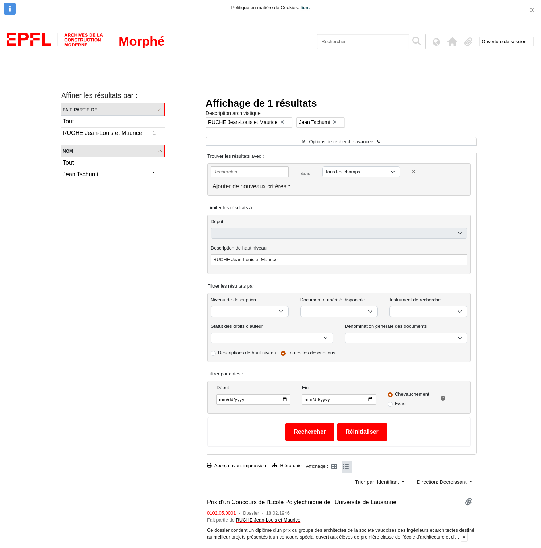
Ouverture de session (505, 41)
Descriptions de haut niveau (247, 352)
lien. (305, 7)
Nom (68, 150)
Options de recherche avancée (341, 141)
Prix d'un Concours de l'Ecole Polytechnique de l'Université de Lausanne (301, 502)
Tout (68, 121)
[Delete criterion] (414, 171)
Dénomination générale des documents (386, 326)
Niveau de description (233, 299)
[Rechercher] (363, 41)
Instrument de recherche (415, 299)
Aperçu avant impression (236, 465)
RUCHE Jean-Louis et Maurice (109, 134)
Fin (305, 387)
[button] (453, 41)
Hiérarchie (287, 465)
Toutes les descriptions (311, 352)
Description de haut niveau (239, 248)
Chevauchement (412, 394)
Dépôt (217, 221)
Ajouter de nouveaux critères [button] (249, 186)
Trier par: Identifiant (377, 482)
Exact (401, 403)
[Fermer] (532, 10)
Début (222, 387)
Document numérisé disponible (332, 299)
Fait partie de (80, 109)
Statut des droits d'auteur (237, 326)
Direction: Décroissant (442, 482)
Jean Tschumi (109, 175)
